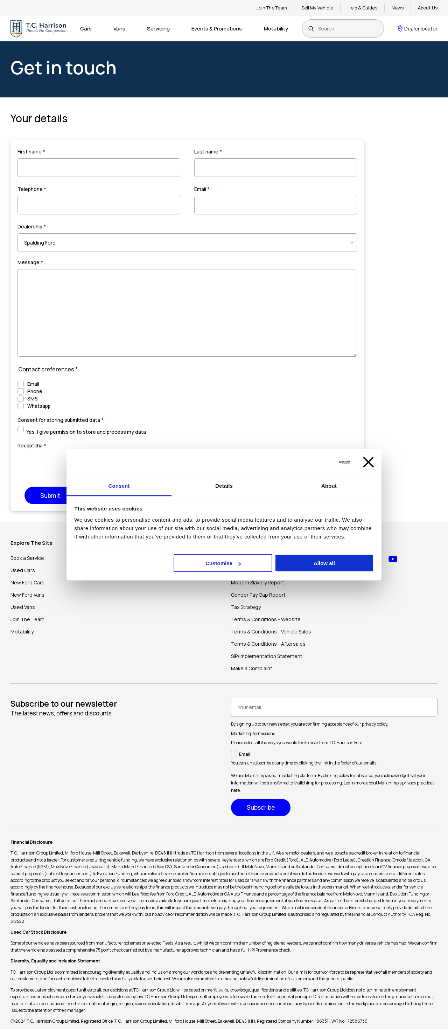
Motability (276, 28)
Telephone (32, 189)
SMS (32, 398)
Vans (119, 28)
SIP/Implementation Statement (266, 656)
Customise (223, 563)
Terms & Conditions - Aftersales (268, 643)
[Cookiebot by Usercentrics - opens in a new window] (319, 462)
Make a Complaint (251, 668)
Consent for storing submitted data (61, 420)
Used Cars (22, 570)
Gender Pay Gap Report (258, 594)
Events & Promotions (216, 28)
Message (30, 262)
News (398, 8)
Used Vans (22, 607)
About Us (428, 8)
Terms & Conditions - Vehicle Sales (271, 631)
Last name (208, 151)
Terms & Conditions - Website (266, 619)
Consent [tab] (119, 485)
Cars (86, 28)
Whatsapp (39, 406)
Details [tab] (224, 485)
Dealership (32, 226)
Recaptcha (32, 445)
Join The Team (272, 8)
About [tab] (329, 485)
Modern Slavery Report (257, 582)
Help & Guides (362, 8)
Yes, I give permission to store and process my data (86, 431)
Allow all (324, 563)
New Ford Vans (27, 594)
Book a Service (27, 558)
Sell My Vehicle (317, 8)
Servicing (158, 28)
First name (31, 151)
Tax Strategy (246, 607)
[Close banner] (368, 462)
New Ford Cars (27, 582)
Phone (34, 391)
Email (202, 189)
